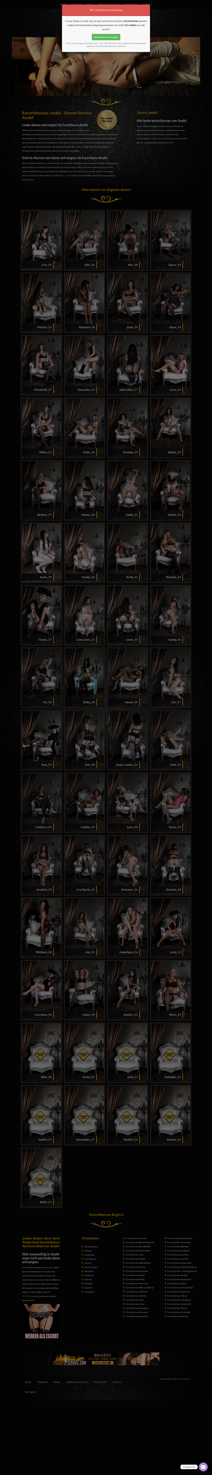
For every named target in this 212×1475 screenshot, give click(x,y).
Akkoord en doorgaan (106, 37)
